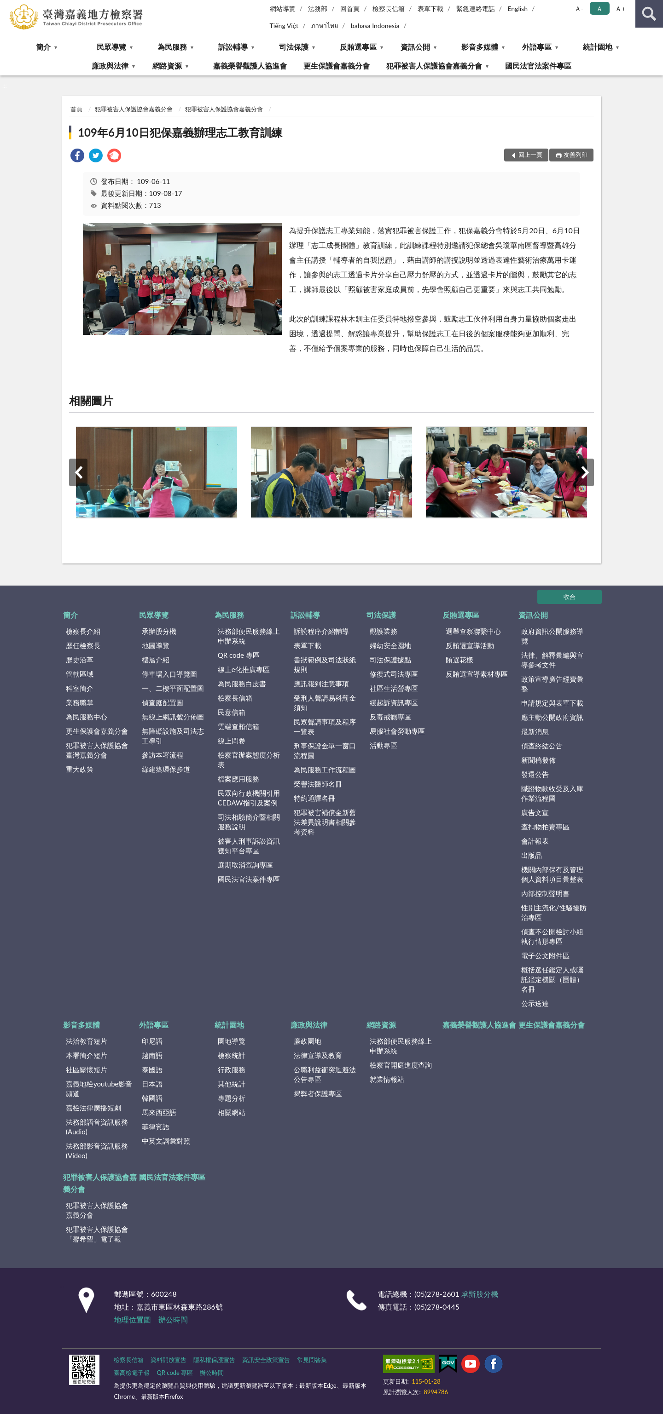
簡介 (43, 46)
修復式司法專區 (394, 674)
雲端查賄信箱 (238, 726)
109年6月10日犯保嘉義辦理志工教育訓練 (180, 132)
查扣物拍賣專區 (545, 826)
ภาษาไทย (324, 25)
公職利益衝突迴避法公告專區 (325, 1074)
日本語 (152, 1084)
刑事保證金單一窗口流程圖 (325, 750)
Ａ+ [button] (620, 8)
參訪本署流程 (162, 755)
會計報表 (535, 841)
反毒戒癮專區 (390, 717)
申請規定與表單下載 (552, 703)
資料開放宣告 (168, 1359)
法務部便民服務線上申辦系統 (249, 636)
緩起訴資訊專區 (394, 702)
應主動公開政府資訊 (552, 717)
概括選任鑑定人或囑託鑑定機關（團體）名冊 (552, 979)
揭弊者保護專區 (318, 1093)
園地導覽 (231, 1041)
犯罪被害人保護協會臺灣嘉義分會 (97, 750)
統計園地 (597, 46)
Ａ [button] (599, 8)
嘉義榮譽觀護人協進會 (250, 65)
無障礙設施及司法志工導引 (173, 736)
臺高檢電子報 (132, 1372)
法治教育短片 (86, 1041)
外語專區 (537, 46)
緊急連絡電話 (475, 8)
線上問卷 (231, 740)
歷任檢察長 (83, 645)
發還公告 (535, 774)
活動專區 (383, 745)
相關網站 (231, 1112)
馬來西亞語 (159, 1112)
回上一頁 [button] (530, 154)
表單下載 (430, 8)
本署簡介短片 (86, 1055)
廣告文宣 (535, 812)
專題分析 (231, 1098)
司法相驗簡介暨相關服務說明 (249, 822)
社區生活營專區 (394, 688)
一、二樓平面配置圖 (173, 688)
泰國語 (152, 1069)
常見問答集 (312, 1359)
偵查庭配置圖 (162, 702)
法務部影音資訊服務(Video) (97, 1151)
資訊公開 (415, 46)
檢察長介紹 (83, 631)
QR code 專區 (239, 655)
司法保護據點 (390, 659)
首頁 (76, 109)
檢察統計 (231, 1055)
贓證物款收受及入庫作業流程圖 (552, 793)
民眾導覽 (111, 46)
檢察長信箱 (388, 8)
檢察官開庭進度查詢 (401, 1065)
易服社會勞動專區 (397, 731)
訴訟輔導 (233, 46)
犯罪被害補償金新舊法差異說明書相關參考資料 (325, 822)
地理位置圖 (132, 1319)
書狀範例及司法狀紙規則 (325, 664)
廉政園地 (307, 1041)
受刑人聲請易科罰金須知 (325, 703)
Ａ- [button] (579, 8)
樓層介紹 (155, 659)
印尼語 (152, 1041)
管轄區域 (79, 674)
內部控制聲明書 (545, 893)
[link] (77, 157)
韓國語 (152, 1098)
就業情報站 (387, 1079)
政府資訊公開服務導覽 (552, 636)
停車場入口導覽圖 (169, 674)
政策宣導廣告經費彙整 (552, 684)
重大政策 (79, 769)
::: (7, 7)
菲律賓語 (155, 1126)
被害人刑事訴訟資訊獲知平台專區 (249, 846)
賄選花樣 (459, 659)
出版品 (531, 855)
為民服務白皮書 (242, 683)
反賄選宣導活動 (470, 645)
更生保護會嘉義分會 (336, 65)
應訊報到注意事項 (321, 683)
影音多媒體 (479, 46)
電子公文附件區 (545, 955)
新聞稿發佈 (538, 760)
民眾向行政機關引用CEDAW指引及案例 (249, 798)
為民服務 (172, 46)
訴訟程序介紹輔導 (321, 631)
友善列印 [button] (575, 154)
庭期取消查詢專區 (245, 865)
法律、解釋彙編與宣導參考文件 (552, 660)
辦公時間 (173, 1319)
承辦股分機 (159, 631)
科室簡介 (79, 688)
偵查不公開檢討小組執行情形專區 (552, 936)
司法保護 (293, 46)
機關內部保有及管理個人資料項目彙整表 (552, 874)
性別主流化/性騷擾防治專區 (554, 912)
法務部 (317, 8)
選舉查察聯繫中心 (473, 631)
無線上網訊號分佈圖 (173, 717)
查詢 (649, 14)
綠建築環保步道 (166, 769)
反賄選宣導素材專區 (477, 674)
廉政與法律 (110, 65)
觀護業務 (383, 631)
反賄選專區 (358, 46)
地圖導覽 (155, 645)
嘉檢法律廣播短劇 (93, 1108)
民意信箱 (231, 712)
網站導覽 (283, 8)
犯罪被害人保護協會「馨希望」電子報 (97, 1234)
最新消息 (535, 731)
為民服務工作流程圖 (325, 769)
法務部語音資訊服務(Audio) (97, 1127)
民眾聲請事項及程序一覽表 (325, 727)
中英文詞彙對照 (166, 1141)
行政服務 (231, 1069)
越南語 (152, 1055)
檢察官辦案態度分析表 (249, 760)
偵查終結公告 (542, 745)
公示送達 (535, 1003)
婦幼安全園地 (390, 645)
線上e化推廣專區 (244, 669)
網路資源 (167, 65)
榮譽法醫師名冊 (318, 784)
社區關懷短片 (86, 1069)
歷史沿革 (79, 659)
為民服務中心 (86, 717)
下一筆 (585, 472)
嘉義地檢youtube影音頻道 (99, 1089)
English (517, 8)
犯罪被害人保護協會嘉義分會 (434, 65)
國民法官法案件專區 (538, 65)
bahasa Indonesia (375, 25)
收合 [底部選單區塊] (570, 596)
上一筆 (78, 472)
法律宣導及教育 (318, 1055)
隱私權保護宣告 (214, 1359)
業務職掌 (79, 702)
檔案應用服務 (238, 779)
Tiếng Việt (284, 25)
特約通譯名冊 (314, 798)
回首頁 (350, 8)
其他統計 (231, 1084)
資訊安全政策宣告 (266, 1359)
